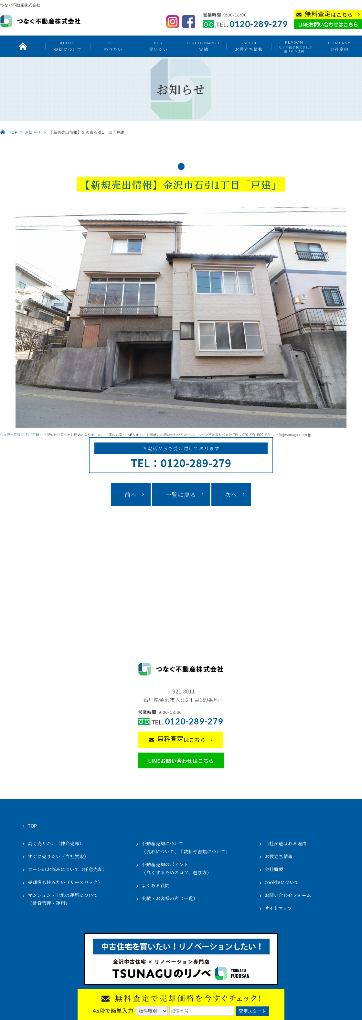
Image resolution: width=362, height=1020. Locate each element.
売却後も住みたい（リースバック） (65, 882)
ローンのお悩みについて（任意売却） (67, 869)
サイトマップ (278, 908)
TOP (13, 132)
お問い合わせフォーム (288, 895)
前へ (130, 494)
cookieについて (282, 882)
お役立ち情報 (249, 46)
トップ (22, 46)
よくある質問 (156, 885)
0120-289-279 (258, 24)
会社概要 (274, 869)
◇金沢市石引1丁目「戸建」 (21, 434)
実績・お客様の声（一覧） (170, 898)
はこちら (329, 14)
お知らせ (33, 132)
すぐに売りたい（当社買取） (58, 856)
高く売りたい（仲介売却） (56, 843)
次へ (231, 494)
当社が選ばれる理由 (286, 843)
